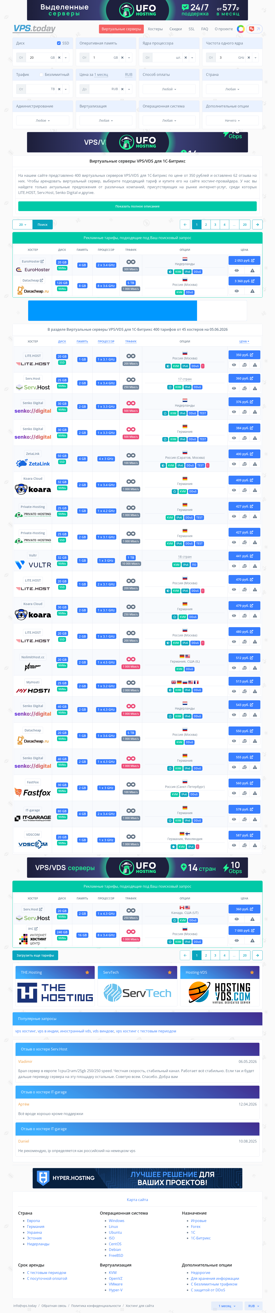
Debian (115, 1249)
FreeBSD (116, 1255)
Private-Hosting (33, 507)
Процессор (106, 341)
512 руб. (244, 658)
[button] (257, 224)
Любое (41, 120)
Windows (116, 1220)
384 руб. (244, 428)
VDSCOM (33, 834)
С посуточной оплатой (47, 1278)
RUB (128, 74)
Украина (34, 1232)
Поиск (43, 224)
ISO (112, 1238)
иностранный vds (75, 1031)
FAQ (204, 28)
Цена (244, 341)
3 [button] (215, 224)
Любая (230, 89)
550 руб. (244, 731)
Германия (35, 1226)
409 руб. (244, 480)
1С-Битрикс (201, 1238)
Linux (113, 1226)
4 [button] (224, 224)
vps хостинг (25, 1031)
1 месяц (101, 74)
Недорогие (200, 1272)
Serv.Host (32, 378)
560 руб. (244, 783)
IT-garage (33, 810)
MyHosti (32, 682)
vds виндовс (103, 1031)
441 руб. (244, 556)
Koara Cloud (32, 478)
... (234, 224)
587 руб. (244, 835)
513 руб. (244, 681)
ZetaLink (32, 454)
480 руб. (244, 631)
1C (193, 1232)
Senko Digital (33, 403)
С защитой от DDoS (208, 1289)
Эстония (34, 1238)
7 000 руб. (244, 930)
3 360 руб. (244, 281)
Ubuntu (115, 1232)
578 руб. (244, 809)
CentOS (115, 1243)
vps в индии (48, 1031)
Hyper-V (116, 1289)
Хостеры (155, 28)
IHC (33, 929)
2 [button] (206, 224)
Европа (33, 1220)
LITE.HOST (33, 356)
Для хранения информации (215, 1278)
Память (82, 341)
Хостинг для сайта (140, 1306)
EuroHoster (33, 261)
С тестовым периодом (46, 1272)
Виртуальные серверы (121, 28)
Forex (195, 1226)
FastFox (33, 782)
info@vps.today (25, 1306)
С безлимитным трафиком (214, 1284)
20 (21, 224)
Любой (167, 89)
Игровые (198, 1220)
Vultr (33, 555)
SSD (65, 43)
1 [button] (197, 224)
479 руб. (244, 605)
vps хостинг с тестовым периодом (146, 1031)
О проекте (224, 28)
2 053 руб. (244, 260)
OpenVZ (115, 1278)
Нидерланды (38, 1243)
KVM (113, 1272)
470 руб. (244, 579)
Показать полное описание (137, 206)
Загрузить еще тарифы (35, 955)
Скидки (176, 28)
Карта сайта (137, 1199)
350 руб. (244, 355)
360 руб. (244, 378)
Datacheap (33, 280)
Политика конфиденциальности (96, 1306)
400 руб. (244, 454)
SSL (192, 28)
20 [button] (245, 224)
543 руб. (244, 705)
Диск (62, 341)
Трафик (131, 341)
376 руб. (244, 402)
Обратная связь (53, 1306)
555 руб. (244, 757)
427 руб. (244, 506)
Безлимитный (57, 74)
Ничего (230, 120)
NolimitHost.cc (32, 657)
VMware (116, 1284)
